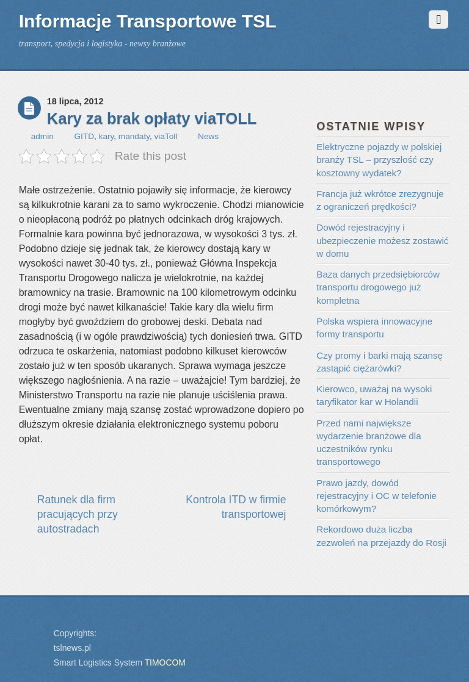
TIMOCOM (165, 662)
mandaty (134, 136)
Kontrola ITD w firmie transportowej (236, 507)
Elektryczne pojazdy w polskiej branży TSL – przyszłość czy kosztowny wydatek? (379, 160)
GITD (84, 136)
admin (42, 136)
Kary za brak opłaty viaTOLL (152, 118)
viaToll (166, 136)
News (208, 136)
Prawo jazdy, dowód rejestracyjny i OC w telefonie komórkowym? (376, 496)
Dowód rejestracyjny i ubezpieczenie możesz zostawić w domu (382, 240)
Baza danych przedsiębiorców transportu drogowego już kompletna (378, 287)
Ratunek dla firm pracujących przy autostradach (77, 514)
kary (106, 136)
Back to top (32, 625)
